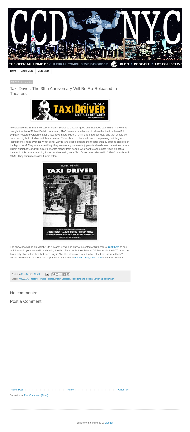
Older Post (123, 389)
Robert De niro (78, 279)
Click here (113, 247)
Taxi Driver (109, 279)
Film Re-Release (46, 279)
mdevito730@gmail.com (88, 257)
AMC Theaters (31, 279)
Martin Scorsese (62, 279)
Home (13, 71)
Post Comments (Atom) (36, 395)
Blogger (109, 422)
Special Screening (94, 279)
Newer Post (17, 389)
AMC (21, 279)
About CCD (27, 71)
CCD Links (43, 71)
